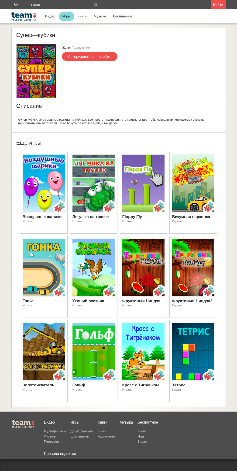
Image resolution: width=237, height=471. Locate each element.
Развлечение (81, 47)
